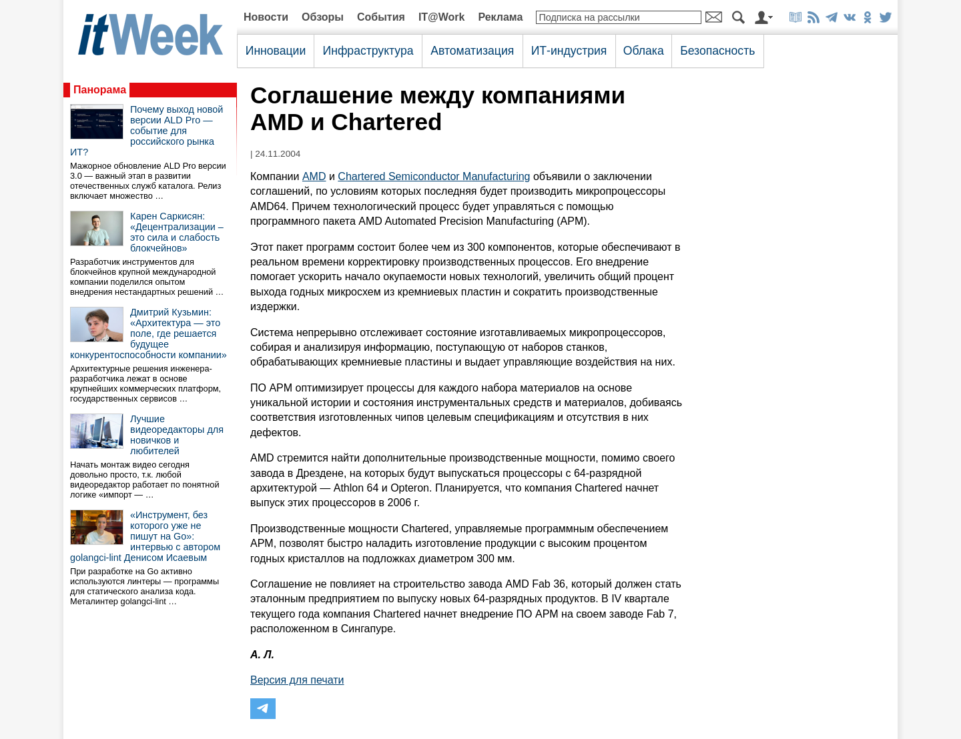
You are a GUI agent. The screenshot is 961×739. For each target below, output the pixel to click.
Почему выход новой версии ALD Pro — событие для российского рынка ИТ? (146, 130)
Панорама (99, 89)
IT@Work (441, 17)
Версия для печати (297, 680)
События (381, 17)
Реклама (500, 17)
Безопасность (717, 50)
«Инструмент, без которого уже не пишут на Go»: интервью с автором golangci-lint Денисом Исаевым (145, 536)
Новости (266, 17)
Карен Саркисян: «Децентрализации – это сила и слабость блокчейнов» (177, 232)
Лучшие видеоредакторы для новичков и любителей (177, 435)
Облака (643, 50)
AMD (314, 176)
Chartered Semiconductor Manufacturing (434, 176)
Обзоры (323, 17)
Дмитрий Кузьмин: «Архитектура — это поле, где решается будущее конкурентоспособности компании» (148, 333)
